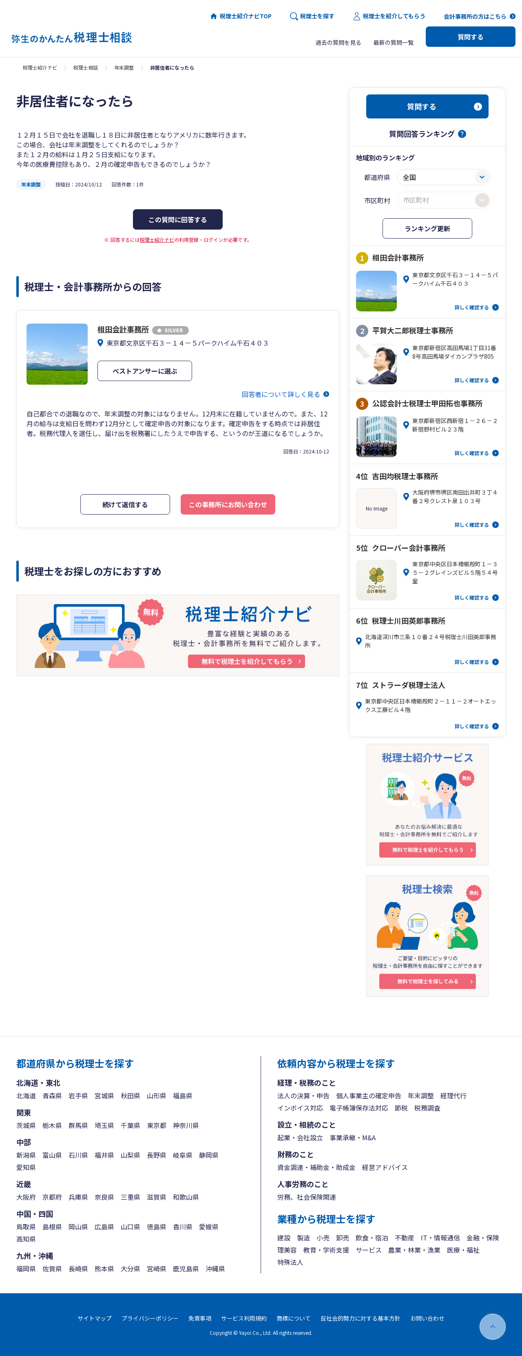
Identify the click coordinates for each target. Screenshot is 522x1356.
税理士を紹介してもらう (389, 16)
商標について (293, 1318)
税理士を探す (312, 16)
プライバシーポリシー (150, 1318)
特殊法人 (290, 1262)
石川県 (78, 1155)
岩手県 (78, 1095)
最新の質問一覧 (394, 42)
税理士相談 (85, 67)
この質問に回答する (177, 219)
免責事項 (199, 1318)
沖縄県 (215, 1268)
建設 (283, 1237)
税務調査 (427, 1108)
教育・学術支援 (326, 1250)
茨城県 (26, 1125)
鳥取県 (26, 1226)
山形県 (156, 1095)
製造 (303, 1237)
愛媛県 (209, 1226)
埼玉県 (104, 1125)
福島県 (182, 1095)
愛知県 (26, 1167)
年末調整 (124, 67)
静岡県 (209, 1155)
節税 (401, 1108)
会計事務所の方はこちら (475, 16)
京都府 (52, 1197)
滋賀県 (156, 1197)
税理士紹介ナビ (40, 67)
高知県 (26, 1239)
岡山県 (78, 1226)
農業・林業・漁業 (414, 1250)
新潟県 (26, 1155)
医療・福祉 (463, 1250)
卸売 (342, 1237)
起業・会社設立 (300, 1137)
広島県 (104, 1226)
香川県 (182, 1226)
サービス (369, 1250)
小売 (323, 1237)
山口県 (130, 1226)
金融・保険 (483, 1237)
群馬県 (78, 1125)
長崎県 (78, 1268)
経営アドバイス (385, 1167)
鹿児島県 (186, 1268)
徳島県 (156, 1226)
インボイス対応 (300, 1108)
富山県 (52, 1155)
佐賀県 (52, 1268)
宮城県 (104, 1095)
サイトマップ (94, 1318)
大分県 (130, 1268)
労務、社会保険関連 (306, 1197)
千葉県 (130, 1125)
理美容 (287, 1250)
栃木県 (52, 1125)
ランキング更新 (427, 228)
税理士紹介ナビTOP (241, 16)
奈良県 (104, 1197)
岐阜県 (182, 1155)
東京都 (156, 1125)
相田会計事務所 (143, 329)
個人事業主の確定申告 (368, 1095)
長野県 (156, 1155)
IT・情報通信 (440, 1237)
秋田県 (130, 1095)
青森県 (52, 1095)
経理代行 (453, 1095)
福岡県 (26, 1268)
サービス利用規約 (244, 1318)
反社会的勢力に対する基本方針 (360, 1318)
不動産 (404, 1237)
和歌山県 (186, 1197)
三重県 (130, 1197)
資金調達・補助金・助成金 (316, 1167)
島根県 (52, 1226)
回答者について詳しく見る (281, 394)
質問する (471, 37)
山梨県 (130, 1155)
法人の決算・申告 (303, 1095)
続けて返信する (125, 504)
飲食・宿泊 (372, 1237)
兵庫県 (78, 1197)
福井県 (104, 1155)
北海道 (26, 1095)
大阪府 (26, 1197)
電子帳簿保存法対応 (359, 1108)
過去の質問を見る (338, 42)
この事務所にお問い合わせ (228, 504)
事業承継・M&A (353, 1137)
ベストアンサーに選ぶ (145, 371)
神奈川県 (186, 1125)
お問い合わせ (427, 1318)
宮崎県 (156, 1268)
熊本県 (104, 1268)
